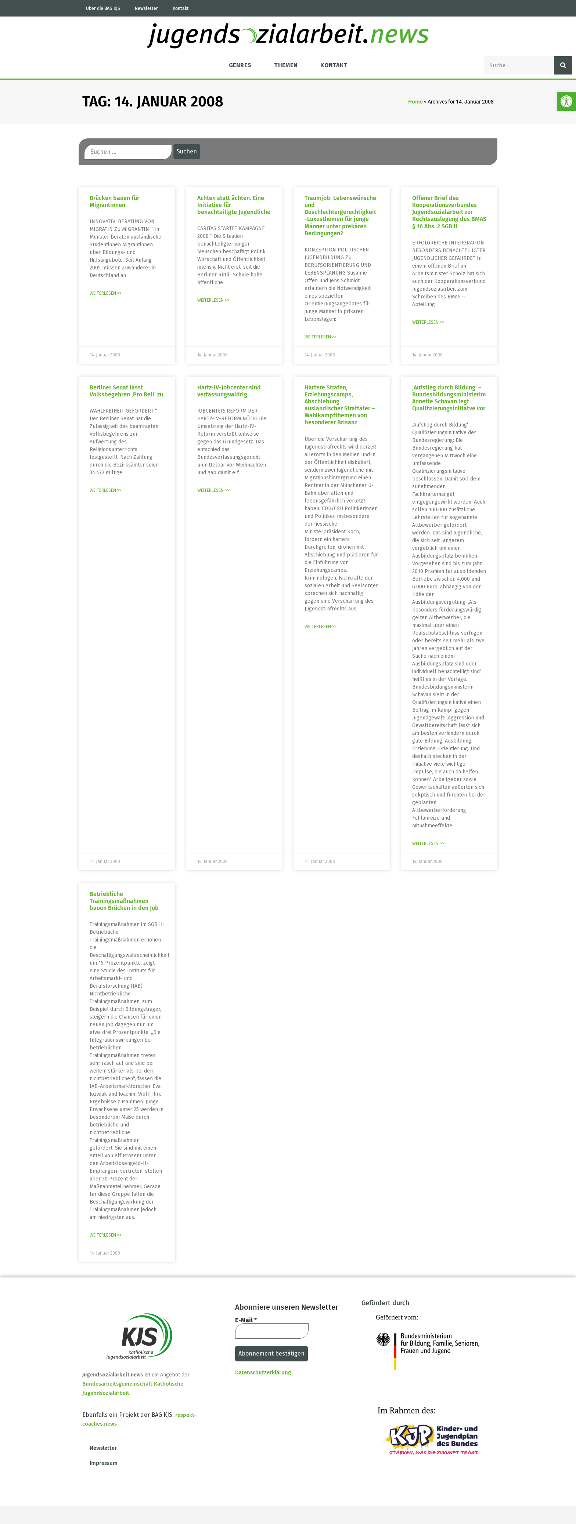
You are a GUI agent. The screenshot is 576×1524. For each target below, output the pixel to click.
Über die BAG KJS (103, 8)
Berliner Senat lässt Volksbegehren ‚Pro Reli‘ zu (126, 391)
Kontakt (181, 8)
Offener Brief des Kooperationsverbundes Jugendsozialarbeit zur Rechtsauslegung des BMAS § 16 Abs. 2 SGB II (449, 212)
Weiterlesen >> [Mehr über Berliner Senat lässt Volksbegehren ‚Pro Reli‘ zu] (106, 490)
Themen (286, 65)
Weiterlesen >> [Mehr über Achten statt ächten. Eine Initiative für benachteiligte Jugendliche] (213, 300)
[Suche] (563, 65)
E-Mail (246, 1320)
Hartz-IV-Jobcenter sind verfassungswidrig (229, 391)
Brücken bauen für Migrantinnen (114, 201)
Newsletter (146, 8)
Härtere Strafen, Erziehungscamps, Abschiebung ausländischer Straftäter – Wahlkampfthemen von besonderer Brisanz (340, 405)
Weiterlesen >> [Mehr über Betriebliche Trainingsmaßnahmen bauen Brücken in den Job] (106, 1235)
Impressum (104, 1463)
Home (415, 101)
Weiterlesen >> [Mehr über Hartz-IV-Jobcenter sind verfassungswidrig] (213, 490)
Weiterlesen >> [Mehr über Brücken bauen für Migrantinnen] (106, 293)
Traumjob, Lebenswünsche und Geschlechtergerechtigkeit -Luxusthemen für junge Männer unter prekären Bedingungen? (340, 216)
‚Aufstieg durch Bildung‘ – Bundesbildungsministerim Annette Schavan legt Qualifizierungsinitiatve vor (449, 398)
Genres (240, 65)
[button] (566, 101)
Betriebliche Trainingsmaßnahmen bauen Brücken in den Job (124, 900)
